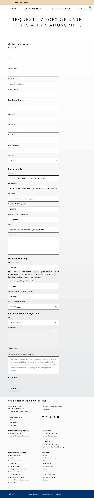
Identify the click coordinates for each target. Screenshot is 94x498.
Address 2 (11, 114)
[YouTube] (58, 416)
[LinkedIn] (50, 416)
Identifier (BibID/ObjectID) (17, 204)
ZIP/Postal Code (13, 145)
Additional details (14, 235)
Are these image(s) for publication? (20, 281)
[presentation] (21, 382)
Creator (11, 173)
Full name (11, 48)
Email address (12, 79)
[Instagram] (46, 416)
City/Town (12, 124)
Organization (12, 68)
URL (9, 224)
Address (11, 104)
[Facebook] (43, 416)
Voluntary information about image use (21, 354)
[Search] (81, 8)
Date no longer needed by (16, 301)
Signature (11, 327)
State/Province (13, 135)
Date (10, 317)
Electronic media (13, 262)
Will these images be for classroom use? (21, 291)
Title (9, 58)
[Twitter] (54, 416)
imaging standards (15, 277)
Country (11, 155)
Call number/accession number (18, 214)
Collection (11, 193)
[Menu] (13, 8)
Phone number (13, 89)
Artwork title (12, 183)
